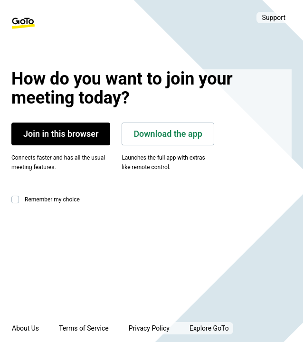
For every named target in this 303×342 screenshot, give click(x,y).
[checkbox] (17, 199)
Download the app (167, 134)
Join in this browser (60, 134)
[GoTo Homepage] (23, 23)
